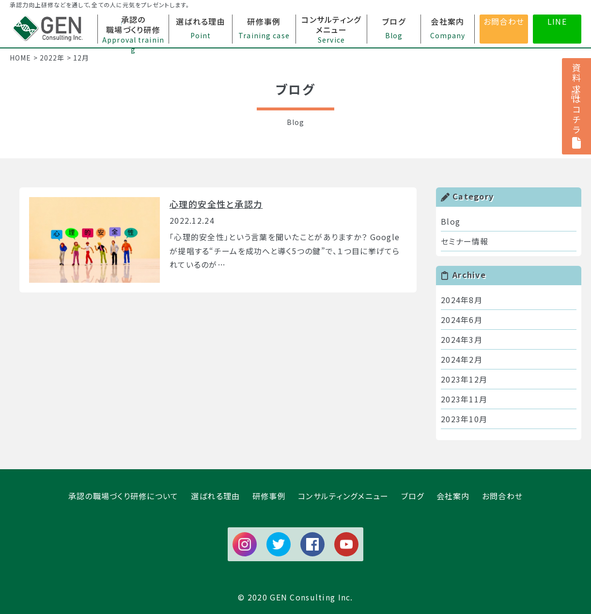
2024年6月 (461, 319)
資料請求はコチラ (576, 106)
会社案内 (453, 496)
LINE (557, 21)
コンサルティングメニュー (343, 496)
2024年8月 (461, 300)
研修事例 (269, 496)
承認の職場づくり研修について (123, 496)
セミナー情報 (465, 241)
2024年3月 (461, 339)
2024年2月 (461, 359)
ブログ (412, 496)
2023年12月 (464, 379)
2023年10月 (464, 419)
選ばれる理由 (215, 496)
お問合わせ (503, 21)
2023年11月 (464, 399)
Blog (450, 221)
